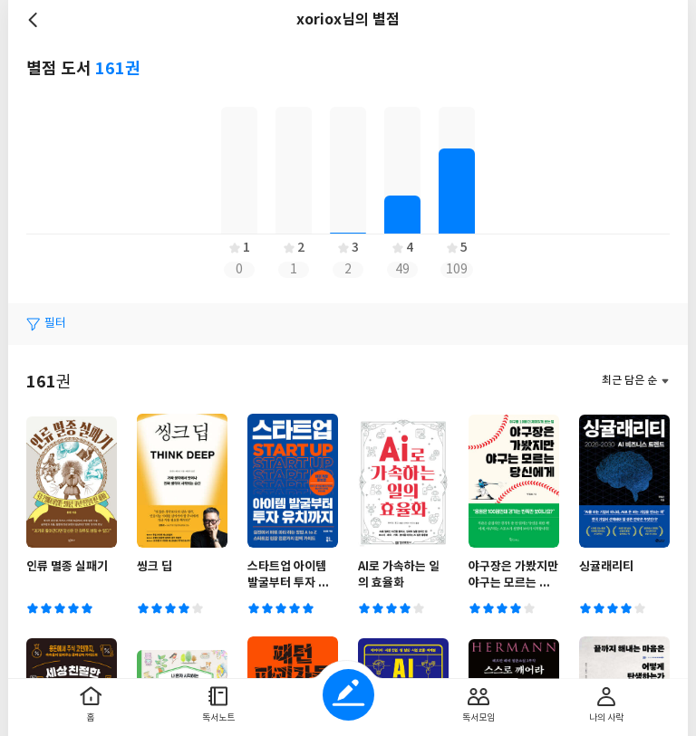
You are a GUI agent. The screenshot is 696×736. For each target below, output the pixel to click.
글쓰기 (348, 695)
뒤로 (35, 20)
